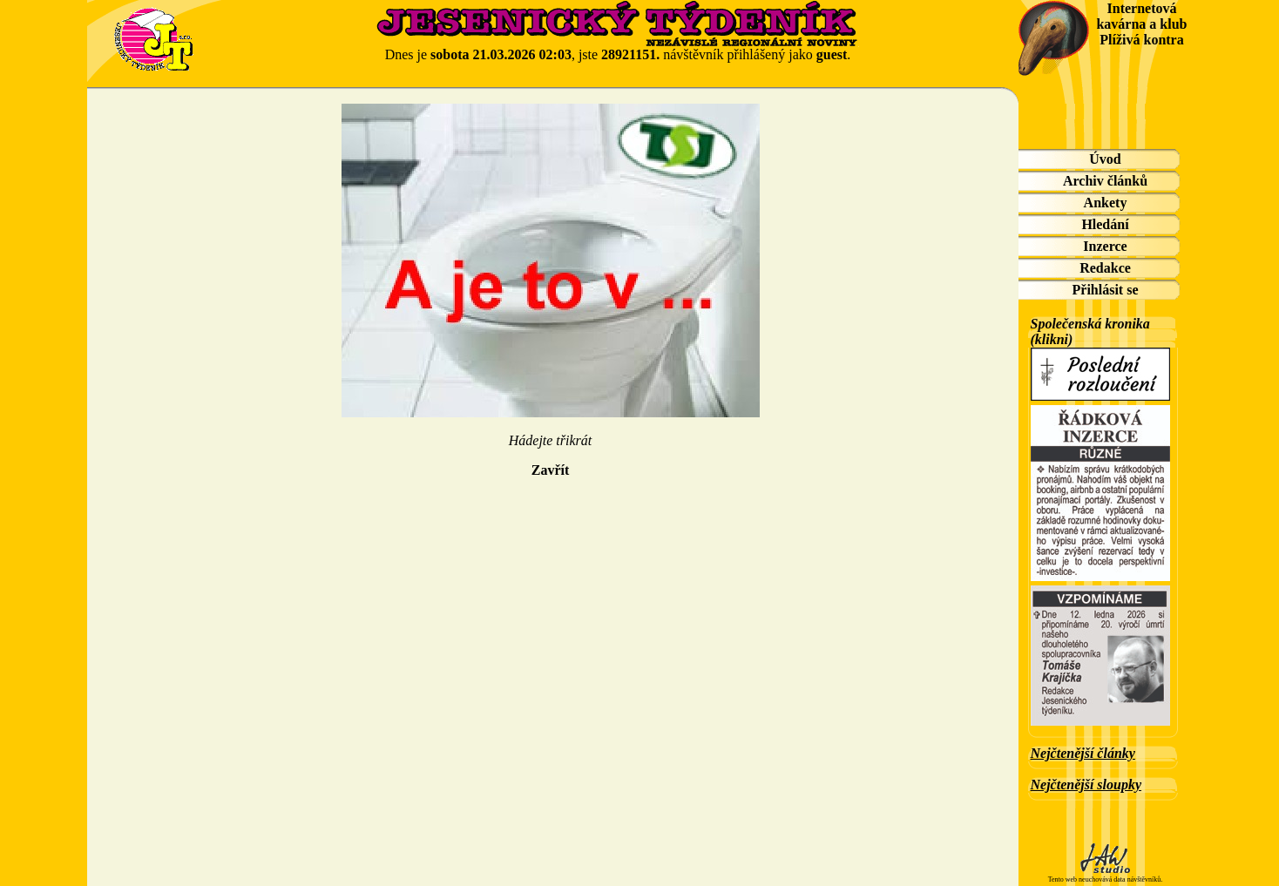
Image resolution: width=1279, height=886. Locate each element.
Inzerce (1105, 246)
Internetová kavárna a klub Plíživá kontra (1141, 24)
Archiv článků (1105, 180)
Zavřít (550, 470)
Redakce (1105, 267)
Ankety (1105, 202)
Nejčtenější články (1083, 753)
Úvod (1104, 159)
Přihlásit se (1106, 289)
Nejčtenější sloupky (1086, 784)
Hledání (1104, 224)
